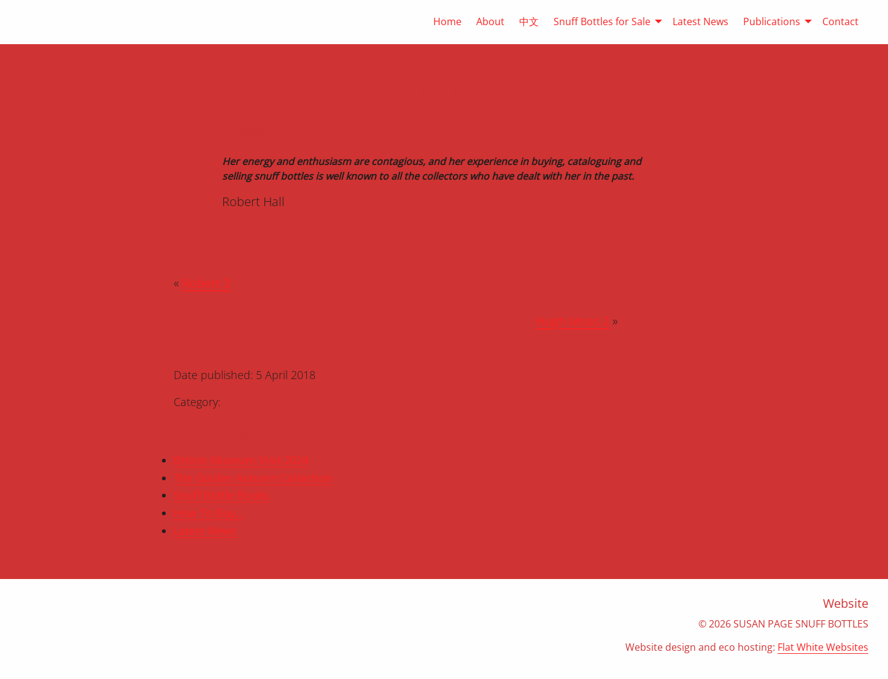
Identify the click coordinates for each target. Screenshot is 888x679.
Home (447, 21)
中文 (529, 21)
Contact (840, 21)
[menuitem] (440, 21)
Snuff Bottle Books (221, 495)
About (490, 21)
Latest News (700, 21)
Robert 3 (206, 283)
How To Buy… (209, 512)
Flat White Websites (823, 647)
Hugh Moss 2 (572, 321)
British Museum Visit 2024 (241, 460)
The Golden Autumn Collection (253, 477)
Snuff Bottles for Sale (602, 21)
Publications (771, 21)
